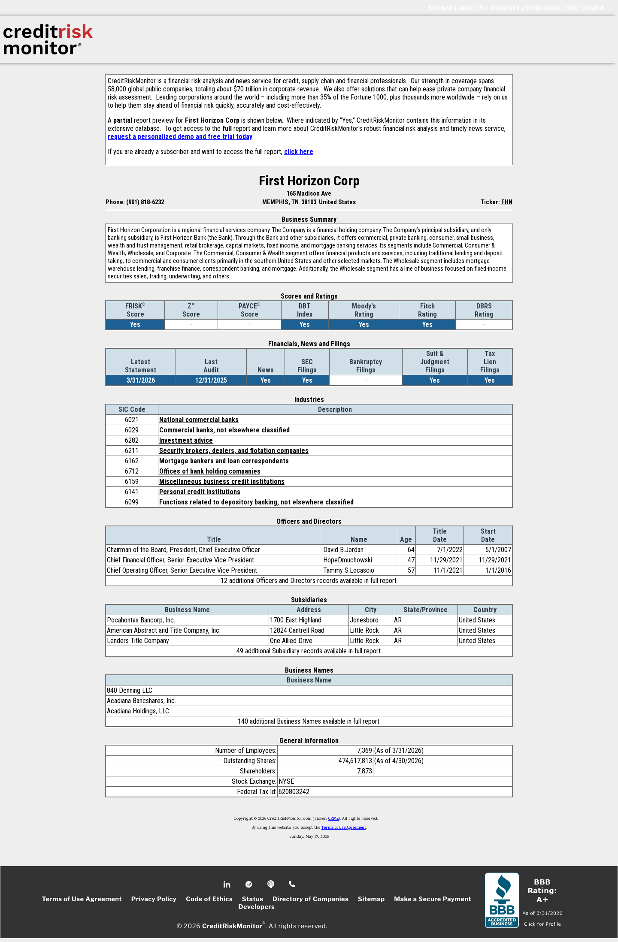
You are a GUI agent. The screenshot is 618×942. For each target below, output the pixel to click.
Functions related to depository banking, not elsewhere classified (256, 502)
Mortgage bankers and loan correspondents (224, 461)
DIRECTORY (504, 8)
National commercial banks (199, 420)
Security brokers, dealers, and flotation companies (234, 451)
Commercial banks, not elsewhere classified (224, 430)
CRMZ (333, 819)
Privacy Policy (154, 899)
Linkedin (228, 884)
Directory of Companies (310, 899)
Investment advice (186, 440)
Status (253, 899)
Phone (292, 884)
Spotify (249, 884)
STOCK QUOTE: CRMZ (552, 8)
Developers (257, 907)
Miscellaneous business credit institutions (222, 481)
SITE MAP (440, 8)
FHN (506, 202)
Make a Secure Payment (432, 899)
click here (298, 152)
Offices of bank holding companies (210, 471)
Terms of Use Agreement (343, 828)
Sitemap (371, 899)
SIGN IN (595, 8)
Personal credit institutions (199, 492)
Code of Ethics (209, 899)
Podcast (271, 884)
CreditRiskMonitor (232, 926)
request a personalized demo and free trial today (180, 137)
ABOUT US (471, 8)
